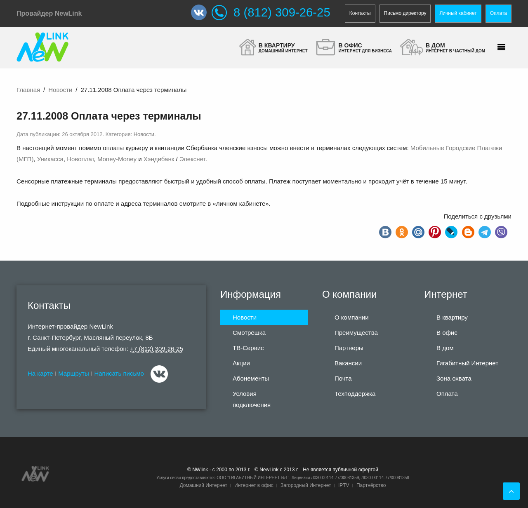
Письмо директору (405, 13)
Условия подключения (252, 399)
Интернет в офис (253, 485)
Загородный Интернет (305, 485)
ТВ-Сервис (248, 347)
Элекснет (192, 158)
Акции (241, 363)
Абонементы (251, 378)
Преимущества (356, 332)
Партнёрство (371, 485)
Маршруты (73, 373)
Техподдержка (355, 393)
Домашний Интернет (203, 485)
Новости (60, 89)
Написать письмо (119, 373)
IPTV (343, 485)
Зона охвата (453, 378)
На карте (40, 373)
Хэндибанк (159, 158)
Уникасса (50, 158)
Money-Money (117, 158)
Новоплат (80, 158)
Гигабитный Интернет (467, 363)
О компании (352, 317)
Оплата (498, 13)
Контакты (360, 13)
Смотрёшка (249, 332)
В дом (445, 347)
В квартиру (452, 317)
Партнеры (349, 347)
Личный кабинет (457, 13)
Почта (343, 378)
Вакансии (348, 363)
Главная (28, 89)
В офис (446, 332)
